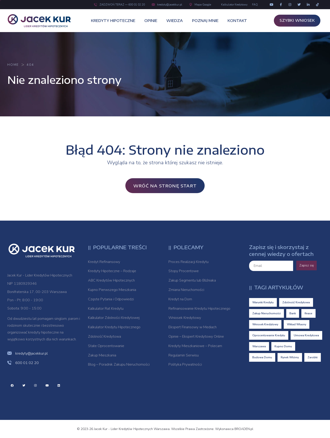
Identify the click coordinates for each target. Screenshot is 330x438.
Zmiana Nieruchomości (186, 289)
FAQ (255, 4)
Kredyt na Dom (180, 299)
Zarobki (313, 357)
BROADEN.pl (243, 429)
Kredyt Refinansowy (104, 261)
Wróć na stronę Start (165, 185)
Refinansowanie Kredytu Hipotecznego (199, 308)
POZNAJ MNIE (205, 20)
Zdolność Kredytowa (104, 336)
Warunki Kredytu (263, 302)
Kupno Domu (283, 346)
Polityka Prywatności (185, 364)
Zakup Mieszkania (102, 355)
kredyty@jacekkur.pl (167, 4)
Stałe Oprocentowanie (106, 345)
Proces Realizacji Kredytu (188, 261)
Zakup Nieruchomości (266, 313)
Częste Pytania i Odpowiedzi (111, 299)
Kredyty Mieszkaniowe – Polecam (195, 345)
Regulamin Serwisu (183, 355)
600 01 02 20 (27, 362)
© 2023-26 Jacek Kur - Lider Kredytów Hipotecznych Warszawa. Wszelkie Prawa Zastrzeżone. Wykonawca (155, 429)
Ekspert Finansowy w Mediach (192, 327)
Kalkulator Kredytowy (234, 4)
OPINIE (150, 20)
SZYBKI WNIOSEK (297, 20)
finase (308, 313)
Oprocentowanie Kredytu (268, 335)
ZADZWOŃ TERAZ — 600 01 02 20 (119, 4)
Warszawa (259, 346)
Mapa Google (200, 4)
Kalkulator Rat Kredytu (106, 308)
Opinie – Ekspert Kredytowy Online (196, 336)
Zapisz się (306, 265)
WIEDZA (174, 20)
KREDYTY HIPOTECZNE (113, 20)
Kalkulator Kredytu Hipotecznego (114, 327)
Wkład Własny (296, 324)
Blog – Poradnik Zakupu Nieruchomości (119, 364)
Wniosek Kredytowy (184, 317)
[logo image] (41, 20)
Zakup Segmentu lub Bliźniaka (192, 280)
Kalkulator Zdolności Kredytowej (114, 317)
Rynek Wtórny (290, 357)
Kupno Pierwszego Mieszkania (112, 289)
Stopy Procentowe (183, 271)
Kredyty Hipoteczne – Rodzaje (112, 271)
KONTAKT (237, 20)
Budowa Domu (262, 357)
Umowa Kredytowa (306, 335)
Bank (292, 313)
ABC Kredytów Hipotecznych (111, 280)
